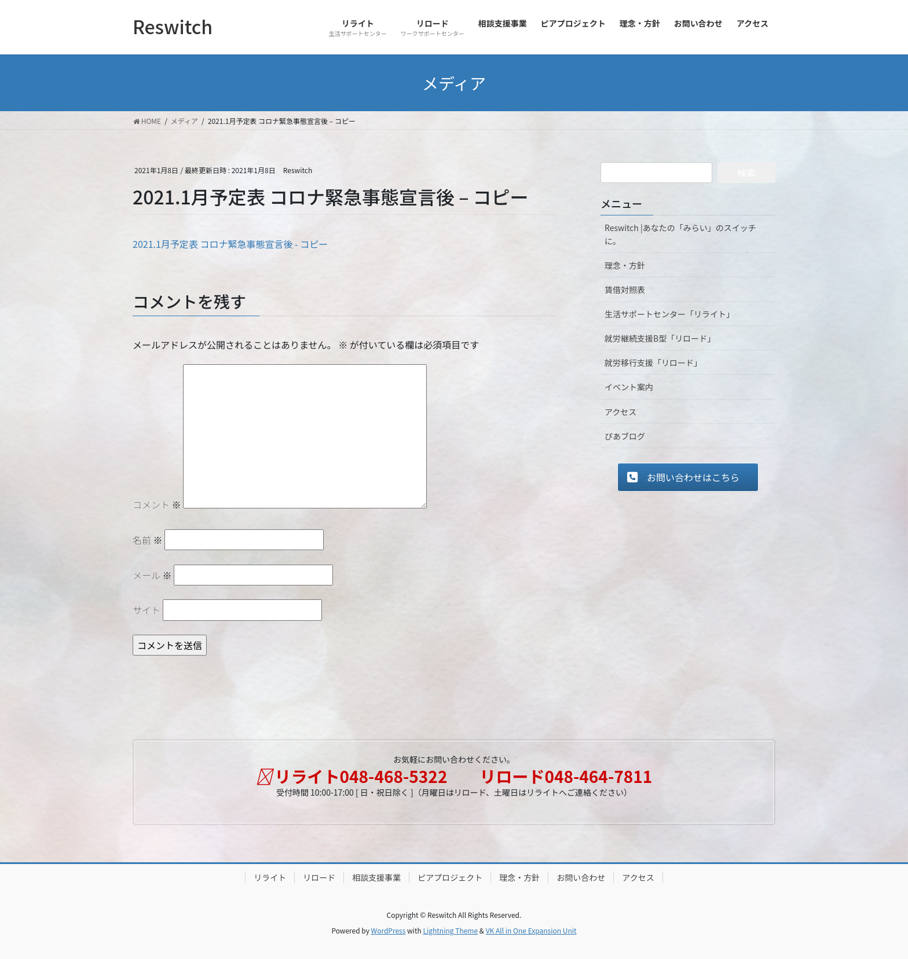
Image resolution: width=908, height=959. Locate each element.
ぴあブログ (625, 436)
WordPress (388, 930)
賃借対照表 (625, 289)
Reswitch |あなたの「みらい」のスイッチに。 (680, 234)
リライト (270, 877)
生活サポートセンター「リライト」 (669, 314)
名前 (148, 540)
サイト (146, 610)
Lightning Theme (450, 930)
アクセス (620, 412)
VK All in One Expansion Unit (531, 930)
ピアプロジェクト (450, 877)
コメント (157, 504)
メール (152, 575)
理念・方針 (625, 265)
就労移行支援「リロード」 (653, 362)
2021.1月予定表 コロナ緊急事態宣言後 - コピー (230, 244)
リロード (319, 877)
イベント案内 (629, 387)
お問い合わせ (580, 877)
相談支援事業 (376, 877)
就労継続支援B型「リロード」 (660, 338)
